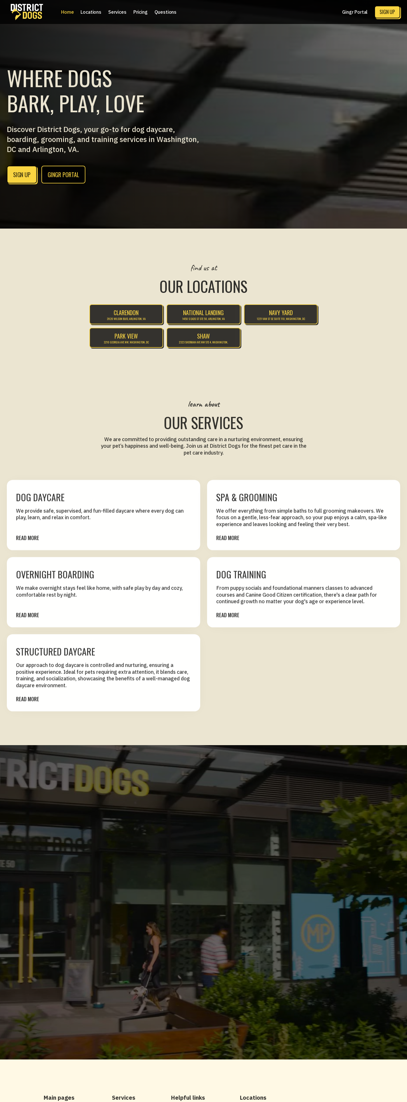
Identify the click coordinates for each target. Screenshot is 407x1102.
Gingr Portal (355, 12)
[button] (91, 12)
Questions (166, 12)
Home (67, 12)
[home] (27, 12)
